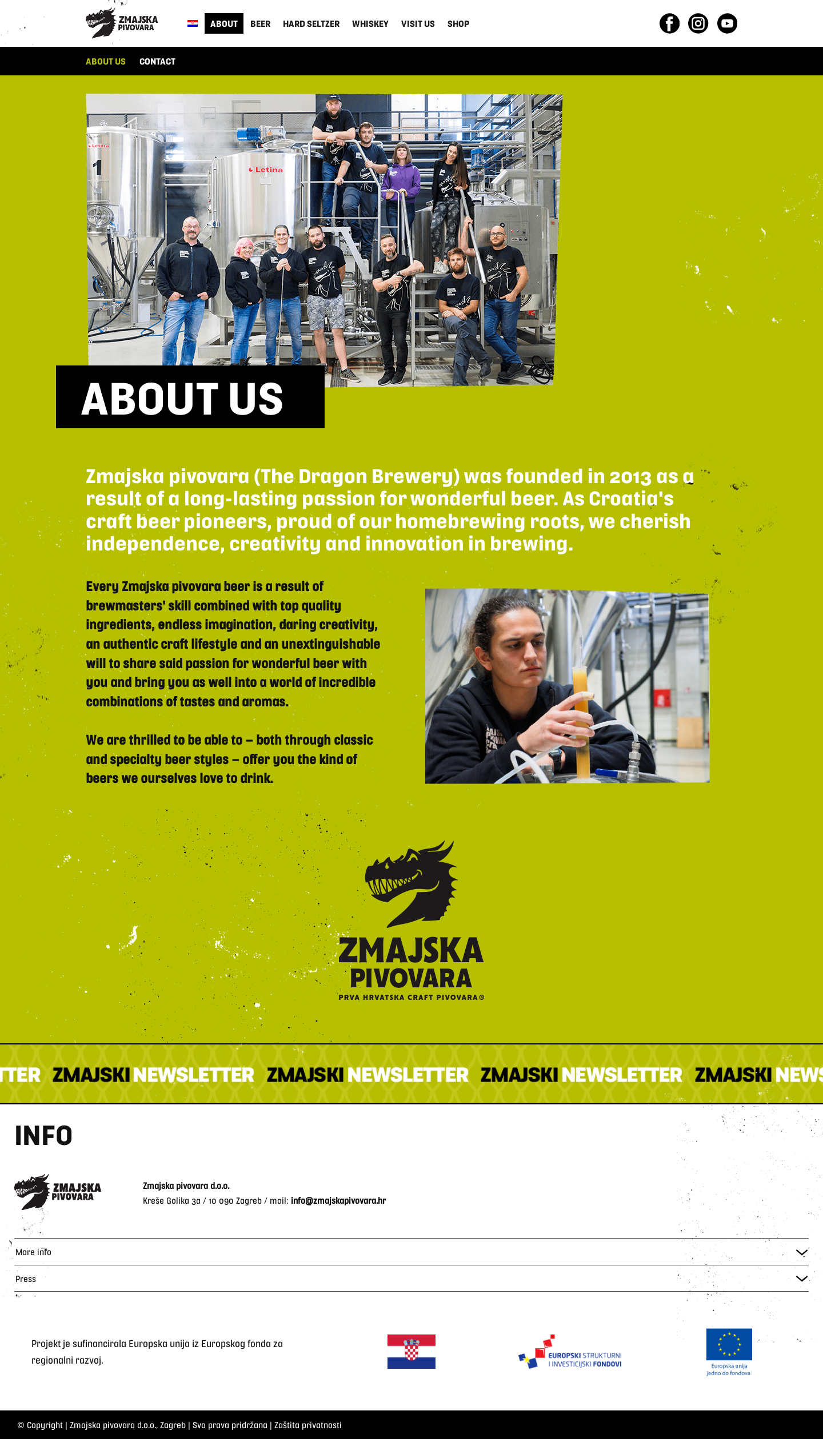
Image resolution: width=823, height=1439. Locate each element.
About (224, 23)
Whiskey (370, 23)
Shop (458, 23)
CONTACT (157, 60)
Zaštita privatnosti (308, 1424)
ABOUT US (106, 60)
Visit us (418, 23)
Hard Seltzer (311, 23)
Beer (260, 23)
